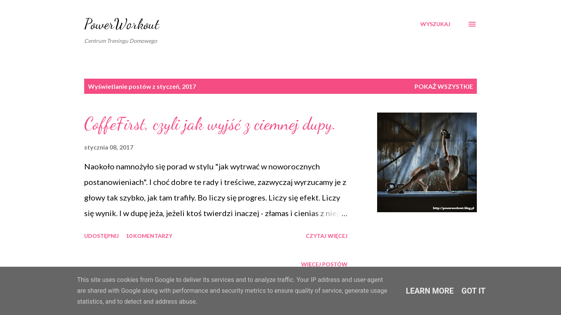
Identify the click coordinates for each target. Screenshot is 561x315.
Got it (474, 291)
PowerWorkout (121, 24)
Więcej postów (324, 264)
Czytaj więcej (327, 235)
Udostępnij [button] (101, 235)
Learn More (430, 291)
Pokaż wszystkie (444, 86)
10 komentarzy (149, 235)
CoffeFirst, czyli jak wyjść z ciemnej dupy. (210, 124)
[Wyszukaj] (435, 24)
